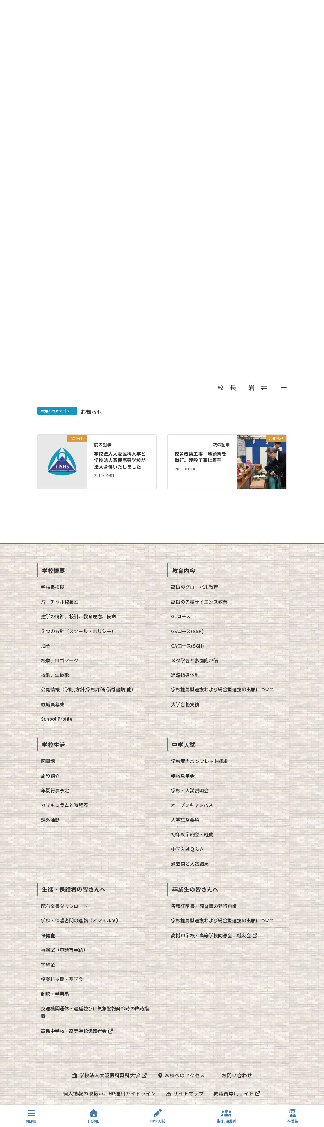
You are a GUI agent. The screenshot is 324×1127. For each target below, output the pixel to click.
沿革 (45, 645)
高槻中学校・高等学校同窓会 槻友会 (214, 935)
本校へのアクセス (181, 1075)
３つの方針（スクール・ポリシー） (78, 631)
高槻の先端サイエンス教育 (199, 601)
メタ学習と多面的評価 (194, 660)
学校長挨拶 (52, 586)
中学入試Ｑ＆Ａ (187, 849)
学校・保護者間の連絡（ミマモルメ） (81, 920)
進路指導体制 (185, 674)
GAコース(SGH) (187, 645)
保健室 (48, 935)
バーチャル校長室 (59, 601)
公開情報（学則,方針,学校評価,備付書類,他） (88, 689)
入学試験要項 (185, 819)
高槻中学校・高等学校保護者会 (77, 1030)
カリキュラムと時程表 (64, 804)
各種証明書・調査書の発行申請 (204, 905)
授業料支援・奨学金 (62, 979)
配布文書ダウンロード (64, 905)
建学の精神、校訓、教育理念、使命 (78, 616)
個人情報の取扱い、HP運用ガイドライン (109, 1093)
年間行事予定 (55, 790)
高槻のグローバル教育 (194, 586)
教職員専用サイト (237, 1093)
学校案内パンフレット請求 (199, 761)
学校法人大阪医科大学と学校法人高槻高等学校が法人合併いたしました (120, 460)
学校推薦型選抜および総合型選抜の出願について (222, 689)
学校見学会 (183, 775)
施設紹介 (50, 775)
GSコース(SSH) (187, 631)
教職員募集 (52, 704)
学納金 (48, 964)
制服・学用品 (55, 993)
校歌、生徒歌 (55, 674)
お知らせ (91, 411)
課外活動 (50, 819)
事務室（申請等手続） (64, 949)
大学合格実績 (185, 704)
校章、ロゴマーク (59, 660)
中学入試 (157, 1116)
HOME (93, 1116)
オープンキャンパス (192, 804)
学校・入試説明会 (190, 790)
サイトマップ (184, 1093)
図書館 (48, 761)
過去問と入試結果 (190, 863)
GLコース (181, 616)
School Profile (56, 718)
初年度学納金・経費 (192, 834)
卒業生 (292, 1116)
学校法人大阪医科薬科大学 (109, 1075)
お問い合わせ (234, 1075)
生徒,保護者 (226, 1116)
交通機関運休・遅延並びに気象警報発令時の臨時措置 (95, 1012)
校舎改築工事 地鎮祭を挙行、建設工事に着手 (200, 457)
